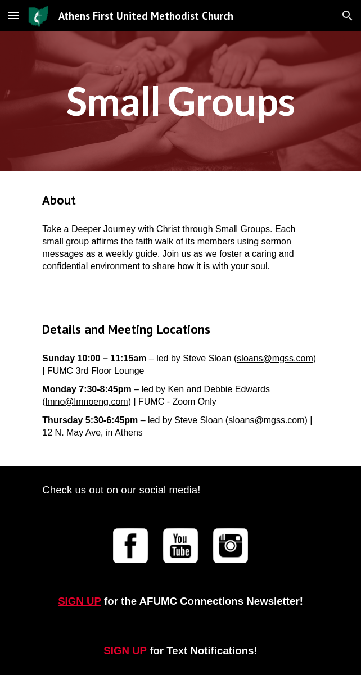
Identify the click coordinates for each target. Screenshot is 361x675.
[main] (180, 101)
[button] (13, 15)
